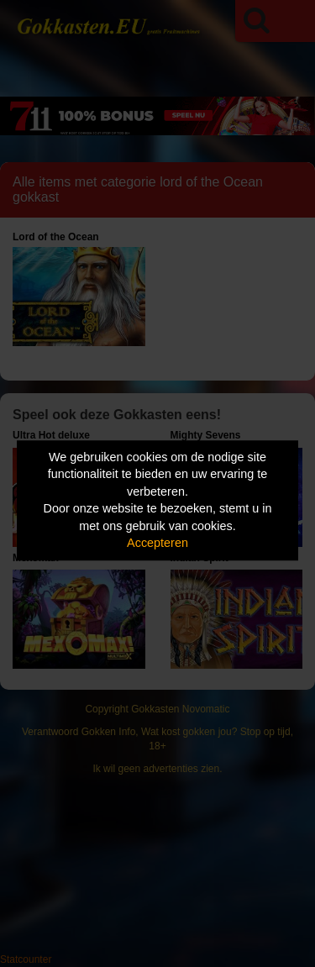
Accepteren (157, 543)
